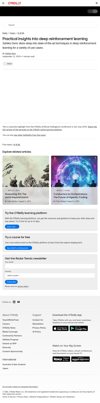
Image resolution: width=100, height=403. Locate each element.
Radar (5, 33)
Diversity (6, 347)
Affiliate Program (10, 340)
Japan (5, 368)
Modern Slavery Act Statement (62, 397)
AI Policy (37, 332)
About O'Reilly (10, 315)
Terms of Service (9, 397)
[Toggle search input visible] (97, 3)
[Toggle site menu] (3, 3)
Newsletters (38, 324)
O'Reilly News (8, 328)
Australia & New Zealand (14, 364)
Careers (6, 324)
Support (37, 315)
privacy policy (23, 286)
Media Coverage (10, 332)
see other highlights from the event (30, 135)
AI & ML (20, 33)
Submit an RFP (9, 344)
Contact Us (38, 320)
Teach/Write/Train (10, 320)
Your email (9, 262)
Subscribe (11, 282)
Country (8, 271)
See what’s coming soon (17, 247)
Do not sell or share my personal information (20, 387)
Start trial (11, 226)
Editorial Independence (39, 397)
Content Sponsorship (12, 351)
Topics (12, 33)
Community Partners (12, 336)
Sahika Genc (10, 53)
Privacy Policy (39, 328)
